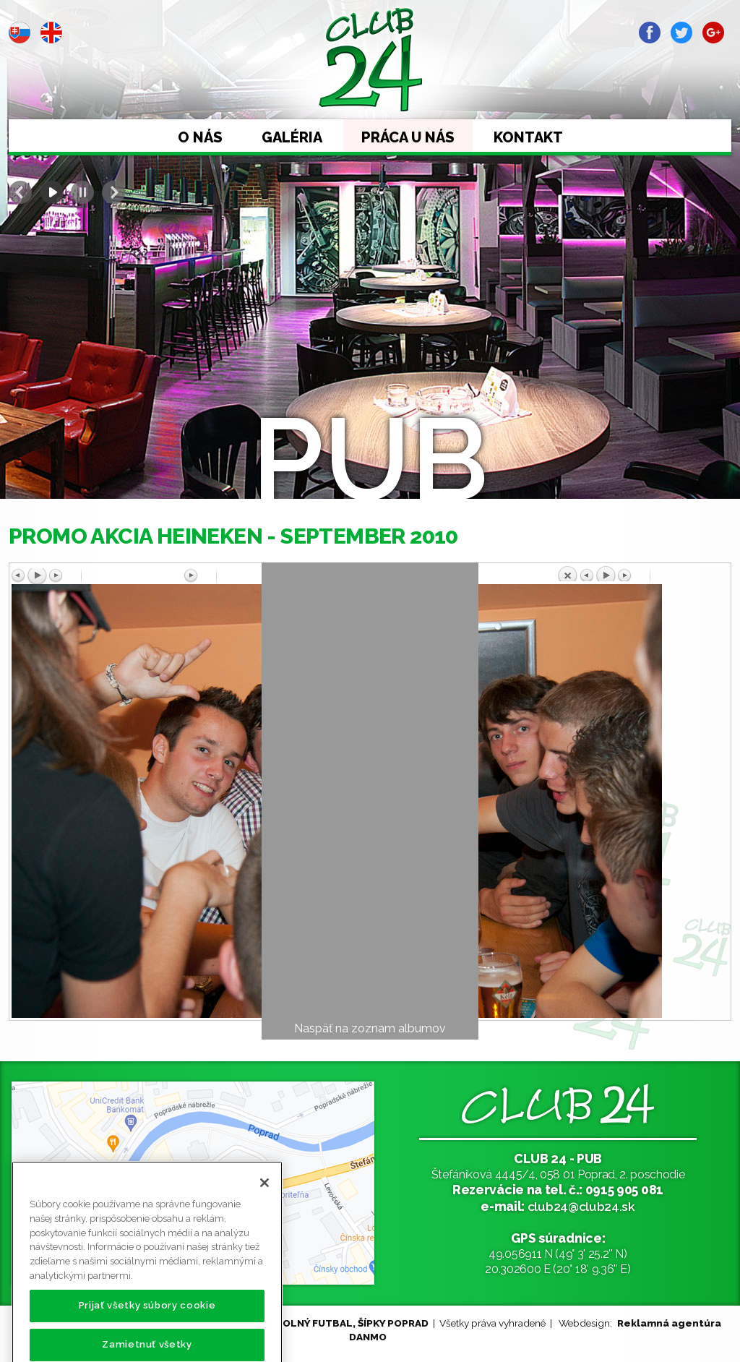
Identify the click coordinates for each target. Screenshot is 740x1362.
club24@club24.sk (581, 1206)
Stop (82, 192)
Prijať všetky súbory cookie (147, 1329)
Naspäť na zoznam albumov (370, 1028)
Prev (20, 192)
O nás (200, 137)
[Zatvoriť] (264, 1207)
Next (113, 192)
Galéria (292, 137)
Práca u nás (408, 137)
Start (51, 192)
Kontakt (528, 137)
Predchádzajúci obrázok (98, 576)
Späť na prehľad (642, 573)
